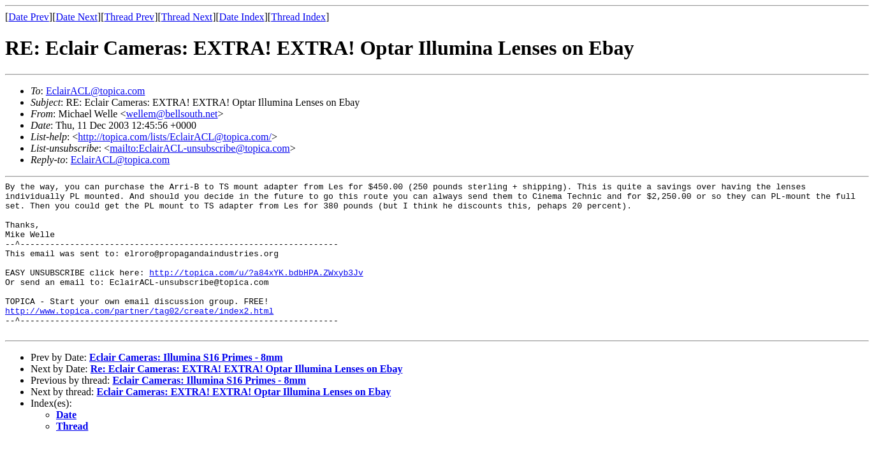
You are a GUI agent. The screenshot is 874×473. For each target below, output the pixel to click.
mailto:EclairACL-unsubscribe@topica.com (200, 148)
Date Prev (28, 16)
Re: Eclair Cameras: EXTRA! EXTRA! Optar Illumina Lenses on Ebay (247, 399)
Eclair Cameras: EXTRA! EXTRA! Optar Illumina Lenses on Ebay (244, 422)
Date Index (242, 16)
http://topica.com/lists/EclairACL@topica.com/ (175, 136)
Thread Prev (129, 16)
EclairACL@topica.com (95, 90)
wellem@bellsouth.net (171, 113)
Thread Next (186, 16)
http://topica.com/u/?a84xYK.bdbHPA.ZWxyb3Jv (256, 291)
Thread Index (298, 16)
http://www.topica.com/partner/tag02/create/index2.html (139, 337)
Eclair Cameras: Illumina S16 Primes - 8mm (186, 387)
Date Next (77, 16)
